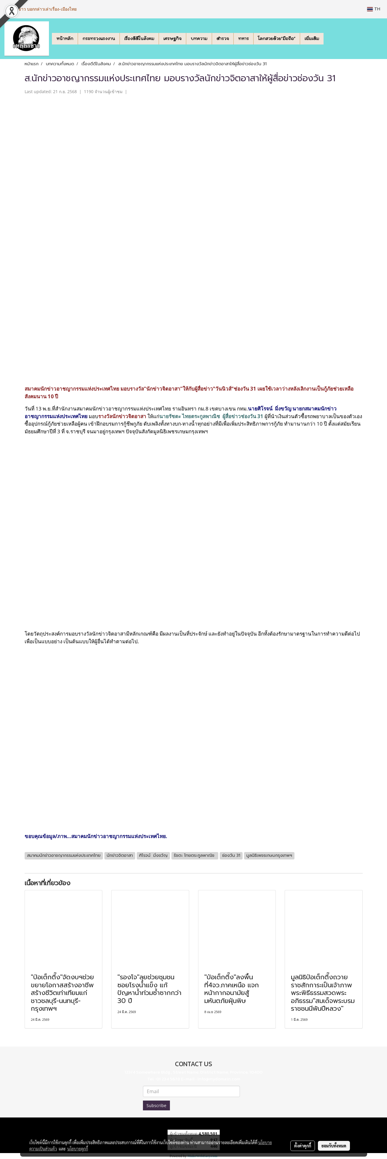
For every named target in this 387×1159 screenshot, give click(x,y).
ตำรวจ (222, 38)
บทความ (199, 38)
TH (373, 9)
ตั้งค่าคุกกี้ (302, 1145)
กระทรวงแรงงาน (98, 38)
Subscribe (156, 1105)
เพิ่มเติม (312, 38)
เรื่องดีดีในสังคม (139, 38)
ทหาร (243, 38)
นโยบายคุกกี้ (77, 1148)
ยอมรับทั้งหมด (333, 1145)
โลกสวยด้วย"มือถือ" (276, 38)
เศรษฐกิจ (172, 38)
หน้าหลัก (64, 38)
